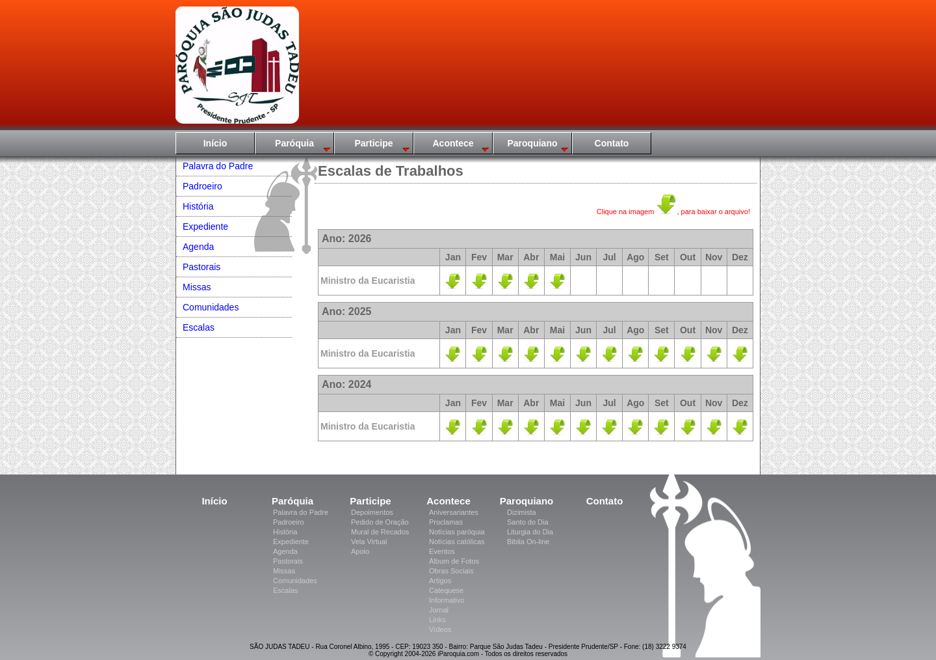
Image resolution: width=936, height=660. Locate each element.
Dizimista (521, 512)
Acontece (452, 143)
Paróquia (294, 143)
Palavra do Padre (218, 166)
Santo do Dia (528, 522)
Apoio (360, 551)
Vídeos (440, 629)
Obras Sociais (451, 571)
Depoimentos (372, 512)
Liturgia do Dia (530, 532)
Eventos (442, 551)
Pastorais (201, 267)
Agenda (198, 246)
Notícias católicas (457, 541)
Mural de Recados (380, 532)
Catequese (446, 590)
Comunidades (211, 307)
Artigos (440, 580)
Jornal (438, 610)
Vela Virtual (369, 541)
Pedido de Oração (380, 522)
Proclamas (446, 522)
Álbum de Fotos (454, 561)
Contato (612, 143)
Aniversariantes (453, 512)
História (198, 206)
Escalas (198, 327)
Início (215, 143)
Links (437, 620)
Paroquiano (532, 143)
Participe (373, 143)
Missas (197, 287)
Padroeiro (202, 186)
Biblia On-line (528, 541)
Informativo (446, 600)
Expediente (205, 226)
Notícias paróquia (457, 532)
